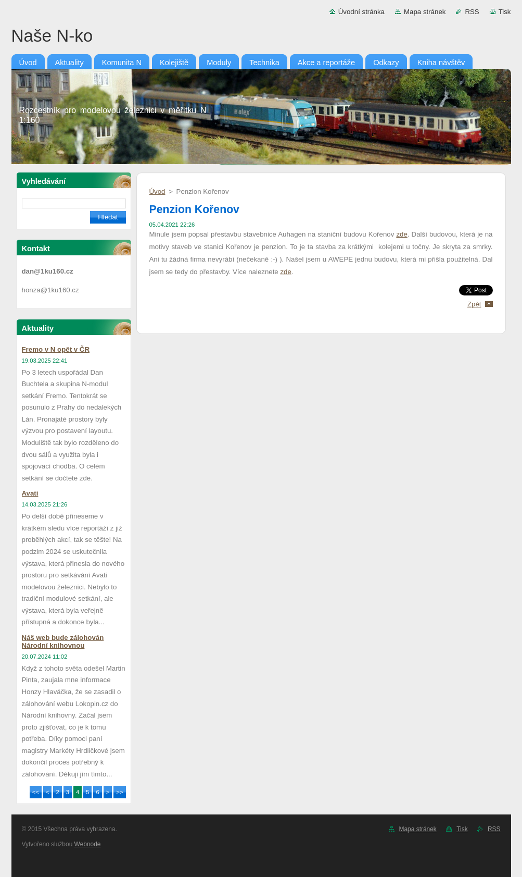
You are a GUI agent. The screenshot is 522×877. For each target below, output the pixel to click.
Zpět (474, 304)
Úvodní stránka (361, 12)
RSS (472, 12)
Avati (30, 493)
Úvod (157, 191)
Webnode (87, 844)
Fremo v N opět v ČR (56, 349)
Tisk (505, 12)
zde (401, 234)
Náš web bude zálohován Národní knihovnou (63, 641)
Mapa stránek (424, 12)
